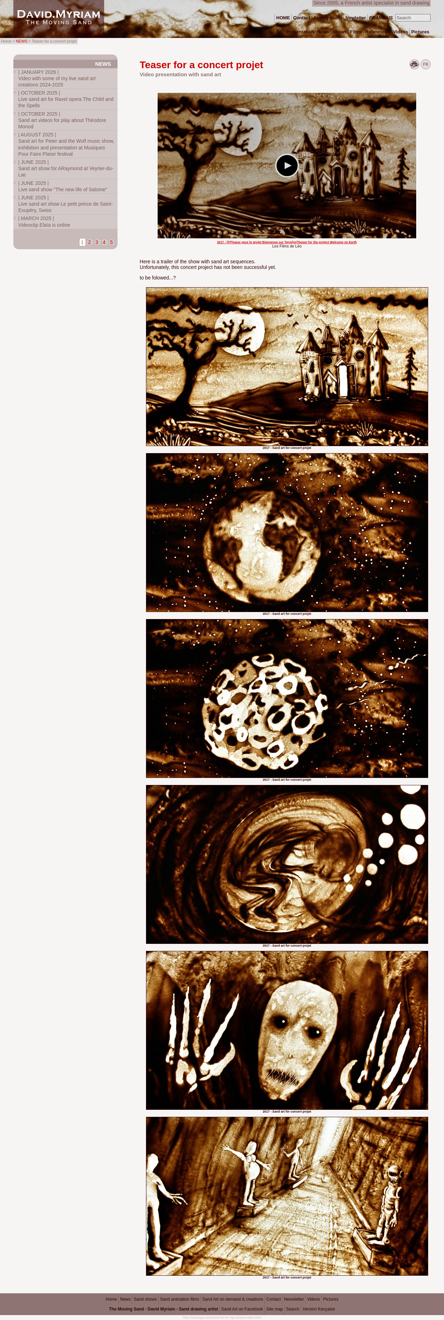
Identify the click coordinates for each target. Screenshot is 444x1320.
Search (292, 1309)
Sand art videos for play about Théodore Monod (62, 120)
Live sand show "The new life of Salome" (62, 186)
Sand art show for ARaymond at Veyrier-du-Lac (65, 168)
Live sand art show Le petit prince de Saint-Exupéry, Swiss (65, 204)
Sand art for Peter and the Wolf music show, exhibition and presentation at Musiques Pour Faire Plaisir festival (66, 144)
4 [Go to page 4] (104, 242)
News (103, 64)
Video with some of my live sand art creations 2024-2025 (57, 78)
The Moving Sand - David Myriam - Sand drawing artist (163, 1309)
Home (111, 1299)
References (377, 31)
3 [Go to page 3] (96, 242)
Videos (313, 1299)
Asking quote (327, 17)
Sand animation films (179, 1299)
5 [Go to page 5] (111, 242)
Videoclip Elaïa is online (44, 221)
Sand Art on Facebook (242, 1309)
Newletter (355, 17)
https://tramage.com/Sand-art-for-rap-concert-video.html (222, 1317)
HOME (283, 17)
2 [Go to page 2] (89, 242)
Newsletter (294, 1299)
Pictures (330, 1299)
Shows (339, 31)
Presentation (300, 31)
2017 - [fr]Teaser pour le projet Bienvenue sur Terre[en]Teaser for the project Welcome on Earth (287, 242)
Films (356, 31)
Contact (273, 1299)
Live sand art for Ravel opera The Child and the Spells (66, 99)
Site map (274, 1309)
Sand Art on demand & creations (232, 1299)
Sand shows (145, 1299)
